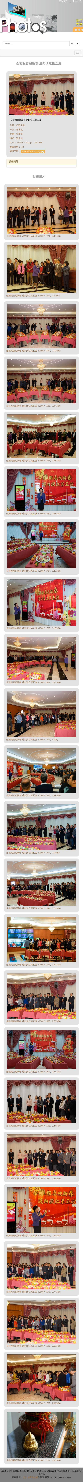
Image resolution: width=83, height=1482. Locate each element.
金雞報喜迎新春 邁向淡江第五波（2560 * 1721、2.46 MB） (34, 236)
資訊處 (34, 1477)
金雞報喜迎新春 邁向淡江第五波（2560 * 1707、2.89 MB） (34, 1403)
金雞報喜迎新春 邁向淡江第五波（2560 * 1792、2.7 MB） (33, 295)
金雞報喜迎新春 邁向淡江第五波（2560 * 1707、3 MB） (32, 739)
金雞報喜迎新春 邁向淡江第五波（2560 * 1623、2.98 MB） (34, 460)
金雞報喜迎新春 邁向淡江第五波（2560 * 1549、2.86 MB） (34, 513)
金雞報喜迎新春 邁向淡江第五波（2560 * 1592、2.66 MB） (34, 1346)
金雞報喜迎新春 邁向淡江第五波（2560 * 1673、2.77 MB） (34, 1292)
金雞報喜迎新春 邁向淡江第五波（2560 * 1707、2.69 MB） (34, 1235)
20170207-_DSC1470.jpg (33, 152)
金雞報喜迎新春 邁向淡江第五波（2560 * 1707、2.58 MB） (34, 1460)
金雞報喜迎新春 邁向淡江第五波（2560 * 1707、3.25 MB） (34, 571)
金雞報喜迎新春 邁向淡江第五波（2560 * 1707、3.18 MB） (34, 628)
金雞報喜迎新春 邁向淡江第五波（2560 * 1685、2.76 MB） (34, 1021)
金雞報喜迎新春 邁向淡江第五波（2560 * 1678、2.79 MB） (34, 965)
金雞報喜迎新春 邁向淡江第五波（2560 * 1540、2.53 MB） (34, 1178)
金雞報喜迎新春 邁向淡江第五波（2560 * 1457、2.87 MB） (34, 1072)
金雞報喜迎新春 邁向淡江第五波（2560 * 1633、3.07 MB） (34, 406)
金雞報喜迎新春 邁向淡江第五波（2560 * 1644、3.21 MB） (34, 908)
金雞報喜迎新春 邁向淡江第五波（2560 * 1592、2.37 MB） (34, 1126)
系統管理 (76, 1)
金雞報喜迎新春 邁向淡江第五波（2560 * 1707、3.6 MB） (33, 853)
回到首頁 (63, 1)
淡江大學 (27, 1477)
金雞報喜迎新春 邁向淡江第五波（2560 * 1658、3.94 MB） (34, 795)
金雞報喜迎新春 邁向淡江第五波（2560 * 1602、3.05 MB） (34, 682)
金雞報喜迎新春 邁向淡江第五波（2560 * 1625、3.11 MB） (34, 351)
